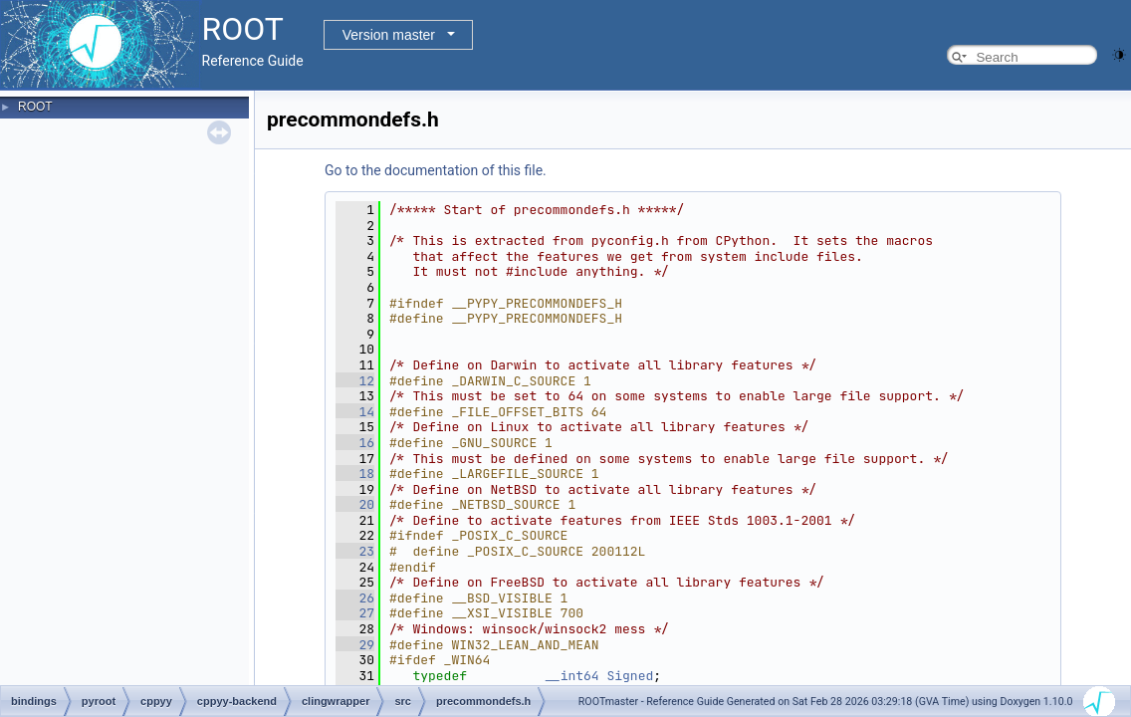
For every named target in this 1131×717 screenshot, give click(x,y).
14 (355, 411)
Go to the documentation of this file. (436, 170)
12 (355, 380)
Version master (388, 35)
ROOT (35, 107)
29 (355, 644)
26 (355, 598)
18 (355, 473)
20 (355, 504)
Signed (629, 675)
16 (355, 442)
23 (355, 551)
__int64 (572, 675)
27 (355, 612)
